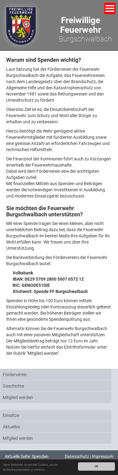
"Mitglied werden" (42, 353)
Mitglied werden (18, 397)
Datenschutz (77, 456)
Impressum (102, 456)
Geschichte (13, 386)
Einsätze (11, 415)
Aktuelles (11, 426)
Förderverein (15, 374)
